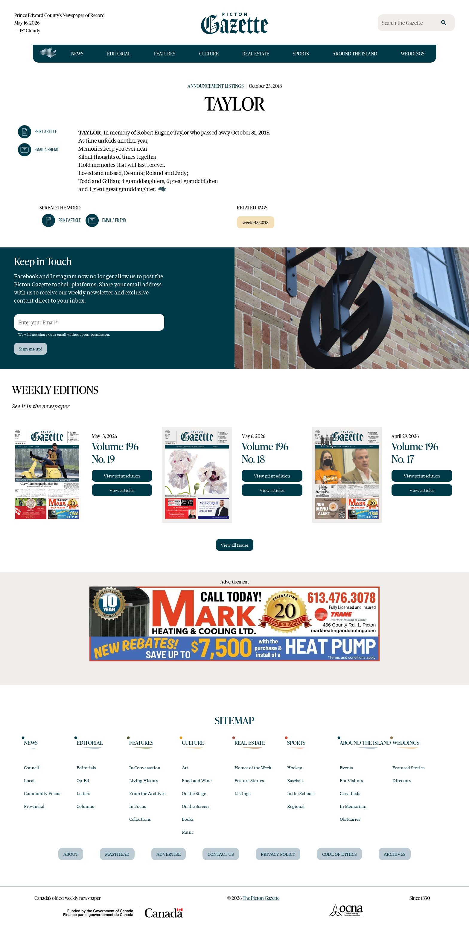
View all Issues (235, 545)
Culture (209, 53)
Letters (83, 793)
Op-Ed (83, 780)
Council (31, 767)
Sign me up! (30, 349)
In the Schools (300, 793)
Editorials (86, 767)
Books (188, 819)
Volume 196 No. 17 (415, 452)
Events (346, 767)
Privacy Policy (278, 854)
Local (29, 780)
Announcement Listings (216, 86)
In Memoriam (353, 806)
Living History (143, 780)
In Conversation (144, 767)
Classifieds (350, 793)
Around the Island (355, 53)
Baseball (295, 780)
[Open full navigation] (48, 54)
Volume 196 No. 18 (265, 452)
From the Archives (147, 793)
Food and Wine (196, 780)
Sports (301, 53)
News (77, 53)
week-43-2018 (256, 222)
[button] (37, 132)
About (70, 854)
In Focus (137, 806)
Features (164, 53)
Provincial (34, 806)
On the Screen (195, 806)
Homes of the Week (252, 767)
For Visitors (351, 780)
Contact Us (221, 854)
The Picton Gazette (261, 898)
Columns (85, 806)
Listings (242, 793)
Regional (295, 806)
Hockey (294, 767)
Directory (401, 780)
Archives (395, 854)
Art (185, 767)
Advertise (168, 854)
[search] (443, 22)
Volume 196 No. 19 (115, 452)
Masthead (117, 854)
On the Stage (194, 793)
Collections (140, 819)
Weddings (412, 53)
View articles (121, 490)
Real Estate (255, 53)
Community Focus (42, 793)
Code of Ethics (339, 854)
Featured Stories (408, 767)
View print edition (122, 476)
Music (188, 832)
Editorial (118, 53)
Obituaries (350, 819)
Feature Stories (249, 780)
